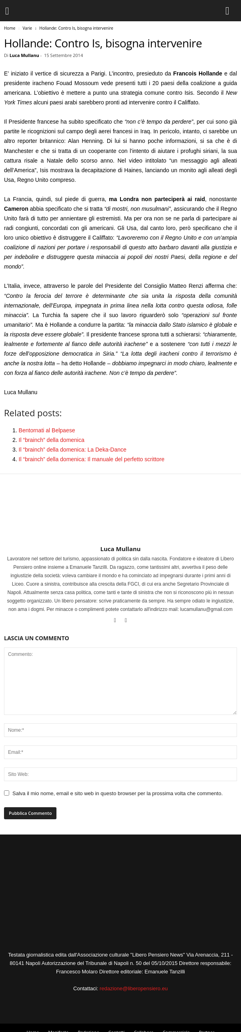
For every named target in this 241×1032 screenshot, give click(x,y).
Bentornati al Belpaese (47, 430)
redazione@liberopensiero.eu (134, 988)
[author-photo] (120, 522)
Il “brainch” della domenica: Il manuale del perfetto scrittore (92, 459)
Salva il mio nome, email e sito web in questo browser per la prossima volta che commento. (117, 793)
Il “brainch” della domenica (51, 440)
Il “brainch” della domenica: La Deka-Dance (73, 449)
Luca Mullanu (24, 55)
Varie (27, 28)
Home (9, 28)
